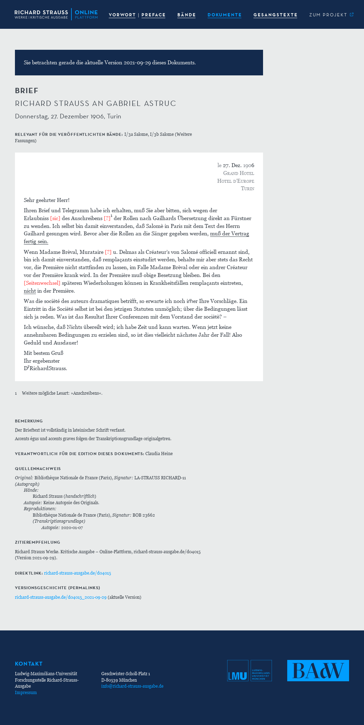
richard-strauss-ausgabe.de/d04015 (77, 573)
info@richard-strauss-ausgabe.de (132, 686)
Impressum (26, 692)
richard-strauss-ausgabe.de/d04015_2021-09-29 (61, 597)
